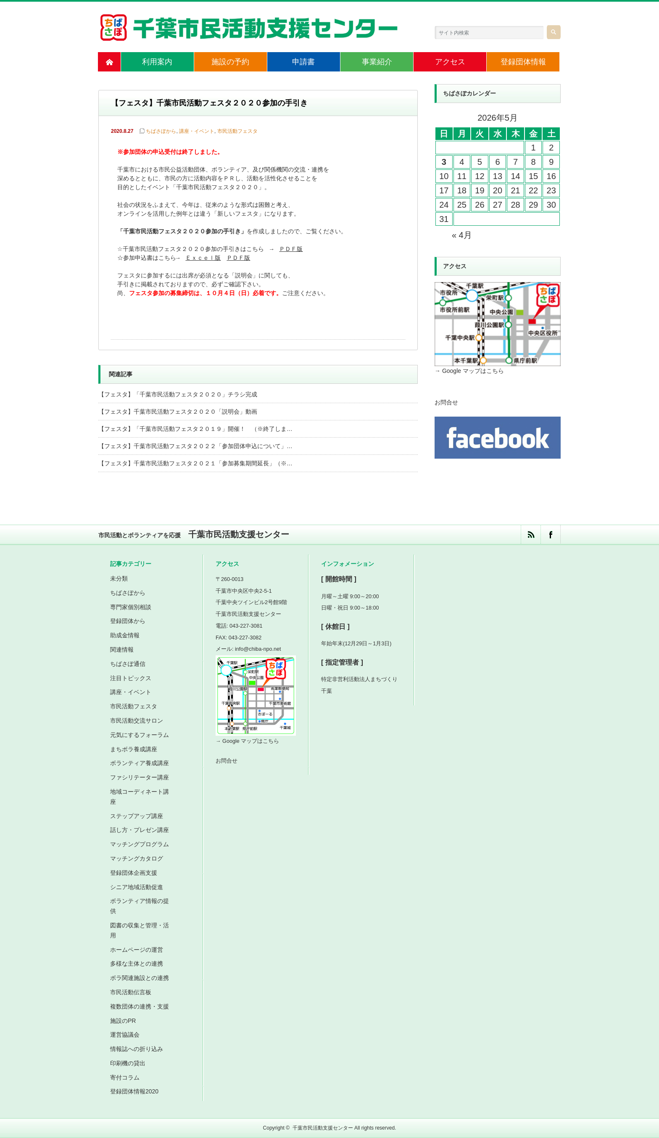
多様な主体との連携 (136, 963)
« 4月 (462, 235)
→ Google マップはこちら (469, 370)
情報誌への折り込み (136, 1049)
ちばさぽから (161, 131)
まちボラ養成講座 (133, 749)
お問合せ (446, 402)
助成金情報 (125, 635)
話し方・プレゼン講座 (139, 829)
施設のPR (123, 1020)
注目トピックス (130, 678)
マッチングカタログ (136, 858)
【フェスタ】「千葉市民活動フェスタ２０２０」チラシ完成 (177, 394)
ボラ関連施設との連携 (139, 977)
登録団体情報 (523, 62)
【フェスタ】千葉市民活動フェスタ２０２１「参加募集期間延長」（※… (195, 463)
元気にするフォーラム (139, 734)
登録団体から (127, 621)
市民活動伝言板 (130, 992)
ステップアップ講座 (136, 816)
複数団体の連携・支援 (139, 1006)
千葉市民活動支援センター (323, 1128)
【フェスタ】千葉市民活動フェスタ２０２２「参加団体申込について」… (195, 446)
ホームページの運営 (136, 949)
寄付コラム (125, 1077)
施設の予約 (230, 62)
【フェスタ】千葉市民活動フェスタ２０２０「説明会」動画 (177, 411)
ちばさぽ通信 (127, 663)
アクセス (450, 62)
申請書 (303, 62)
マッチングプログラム (139, 844)
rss (530, 534)
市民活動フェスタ (237, 131)
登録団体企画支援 (133, 872)
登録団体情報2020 (134, 1091)
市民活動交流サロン (136, 720)
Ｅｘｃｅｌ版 (203, 258)
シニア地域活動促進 (136, 887)
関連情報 (122, 649)
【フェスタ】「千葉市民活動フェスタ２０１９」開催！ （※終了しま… (195, 428)
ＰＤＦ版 (291, 249)
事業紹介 (377, 62)
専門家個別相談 (130, 607)
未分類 (119, 578)
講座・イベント (196, 131)
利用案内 (157, 62)
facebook (550, 534)
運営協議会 (125, 1034)
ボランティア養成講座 (139, 763)
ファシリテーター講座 (139, 777)
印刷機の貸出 (127, 1063)
